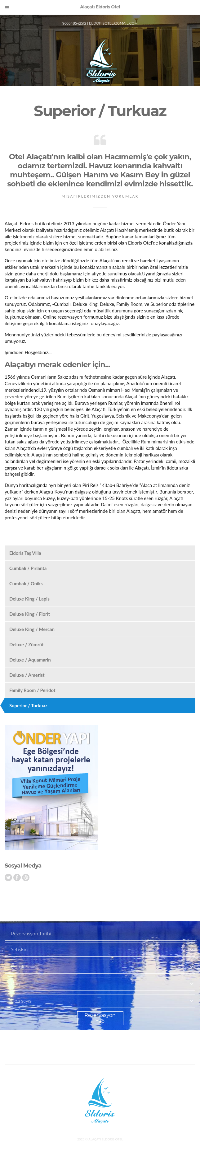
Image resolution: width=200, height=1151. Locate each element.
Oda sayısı (22, 1001)
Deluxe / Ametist (27, 675)
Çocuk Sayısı (24, 967)
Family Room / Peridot (32, 690)
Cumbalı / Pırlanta (28, 568)
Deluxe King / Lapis (29, 598)
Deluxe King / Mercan (32, 629)
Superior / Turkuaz (28, 705)
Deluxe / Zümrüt (26, 644)
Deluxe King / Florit (29, 614)
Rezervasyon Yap (99, 1018)
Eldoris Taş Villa (25, 553)
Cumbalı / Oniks (26, 583)
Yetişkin (19, 949)
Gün (15, 984)
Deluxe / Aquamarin (30, 659)
